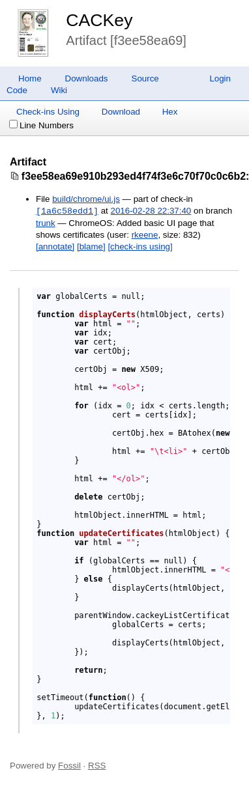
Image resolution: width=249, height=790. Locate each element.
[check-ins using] (140, 246)
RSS (97, 765)
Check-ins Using (48, 112)
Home (30, 78)
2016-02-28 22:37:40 (151, 211)
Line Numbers (41, 125)
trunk (45, 223)
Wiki (59, 90)
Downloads (86, 78)
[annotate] (55, 246)
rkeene (145, 235)
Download (121, 112)
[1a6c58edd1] (67, 211)
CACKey (99, 20)
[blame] (91, 246)
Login (220, 78)
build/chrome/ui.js (86, 199)
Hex (170, 112)
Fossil (69, 765)
